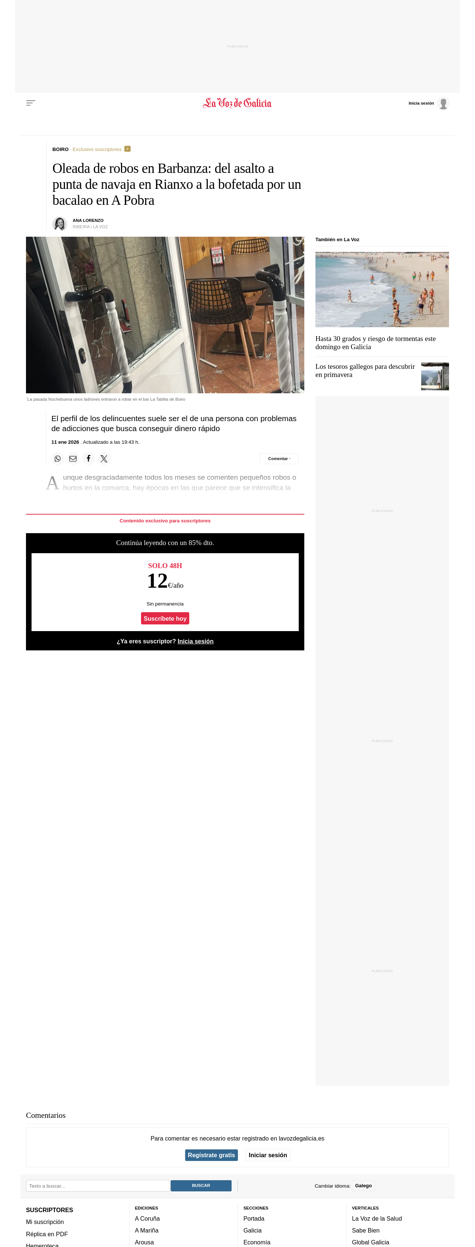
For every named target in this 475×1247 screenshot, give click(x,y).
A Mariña (147, 1230)
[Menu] (30, 103)
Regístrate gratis (211, 1155)
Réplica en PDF (47, 1233)
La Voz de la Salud (377, 1218)
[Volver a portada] (237, 103)
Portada (254, 1218)
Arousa (144, 1242)
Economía (257, 1242)
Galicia (252, 1230)
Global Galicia (370, 1242)
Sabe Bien (366, 1230)
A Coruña (147, 1218)
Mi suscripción (45, 1221)
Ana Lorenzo (88, 220)
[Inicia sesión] (429, 102)
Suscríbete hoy (165, 618)
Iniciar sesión (268, 1155)
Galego (363, 1185)
